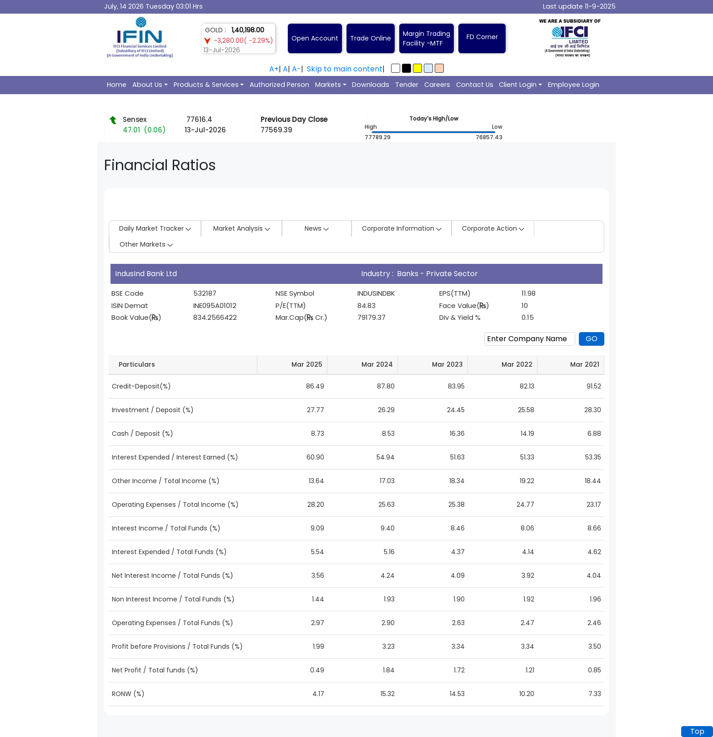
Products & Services (206, 84)
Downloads (370, 84)
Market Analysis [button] (241, 228)
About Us (147, 84)
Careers (437, 84)
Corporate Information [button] (402, 228)
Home (116, 84)
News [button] (317, 228)
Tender (406, 84)
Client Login (518, 84)
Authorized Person (279, 84)
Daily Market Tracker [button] (155, 228)
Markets (328, 84)
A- (296, 69)
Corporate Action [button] (493, 228)
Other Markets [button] (146, 244)
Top (697, 731)
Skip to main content (344, 69)
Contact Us (474, 84)
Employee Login (573, 84)
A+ (274, 69)
